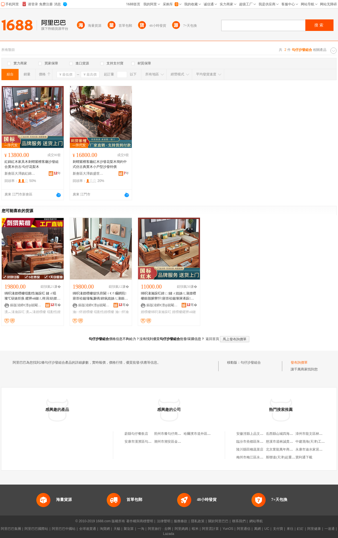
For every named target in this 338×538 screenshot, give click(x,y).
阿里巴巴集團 (11, 529)
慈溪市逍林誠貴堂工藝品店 (286, 442)
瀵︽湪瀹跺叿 (15, 312)
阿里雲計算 (210, 529)
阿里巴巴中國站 (63, 529)
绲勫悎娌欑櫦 (104, 312)
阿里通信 (243, 529)
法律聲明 (163, 521)
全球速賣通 (87, 529)
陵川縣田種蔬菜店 (249, 449)
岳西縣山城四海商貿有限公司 (288, 434)
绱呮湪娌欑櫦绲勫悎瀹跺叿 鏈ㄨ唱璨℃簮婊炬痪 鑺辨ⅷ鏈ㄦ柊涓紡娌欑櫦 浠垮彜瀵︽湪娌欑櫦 (32, 296)
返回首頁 (212, 339)
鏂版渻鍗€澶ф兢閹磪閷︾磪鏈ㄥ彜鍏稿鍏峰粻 (25, 305)
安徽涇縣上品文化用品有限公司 (260, 434)
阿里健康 (314, 529)
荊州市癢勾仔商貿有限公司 (174, 434)
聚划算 (129, 529)
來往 (290, 529)
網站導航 (256, 521)
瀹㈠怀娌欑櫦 (83, 312)
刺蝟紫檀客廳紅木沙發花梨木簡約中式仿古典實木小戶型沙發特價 (100, 164)
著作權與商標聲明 (139, 521)
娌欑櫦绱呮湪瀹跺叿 (156, 312)
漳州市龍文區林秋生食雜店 (315, 434)
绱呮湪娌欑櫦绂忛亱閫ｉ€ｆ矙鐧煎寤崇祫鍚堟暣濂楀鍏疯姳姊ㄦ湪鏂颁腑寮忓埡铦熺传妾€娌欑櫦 (100, 296)
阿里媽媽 (181, 529)
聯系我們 (239, 521)
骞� (55, 305)
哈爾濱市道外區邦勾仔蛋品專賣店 (209, 434)
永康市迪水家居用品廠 (312, 449)
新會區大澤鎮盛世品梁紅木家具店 (88, 173)
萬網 (257, 529)
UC (266, 529)
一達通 (329, 529)
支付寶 (278, 529)
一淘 (140, 529)
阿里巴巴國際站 (36, 529)
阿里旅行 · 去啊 (159, 529)
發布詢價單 (299, 362)
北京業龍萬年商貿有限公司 (286, 449)
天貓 (117, 529)
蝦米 (195, 529)
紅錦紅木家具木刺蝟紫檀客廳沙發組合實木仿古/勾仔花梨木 (32, 164)
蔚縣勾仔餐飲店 (136, 434)
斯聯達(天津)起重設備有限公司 (289, 457)
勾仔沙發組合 (251, 362)
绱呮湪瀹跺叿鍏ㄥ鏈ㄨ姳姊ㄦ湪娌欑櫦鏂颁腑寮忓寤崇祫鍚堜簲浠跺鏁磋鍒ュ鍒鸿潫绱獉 (168, 296)
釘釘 (300, 529)
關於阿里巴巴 (218, 521)
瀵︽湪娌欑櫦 (36, 312)
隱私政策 (197, 521)
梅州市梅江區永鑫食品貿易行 (258, 457)
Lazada (168, 534)
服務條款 (180, 521)
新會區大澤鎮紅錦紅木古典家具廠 (20, 173)
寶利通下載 (303, 457)
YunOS (228, 529)
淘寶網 (105, 529)
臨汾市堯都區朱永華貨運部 (256, 442)
